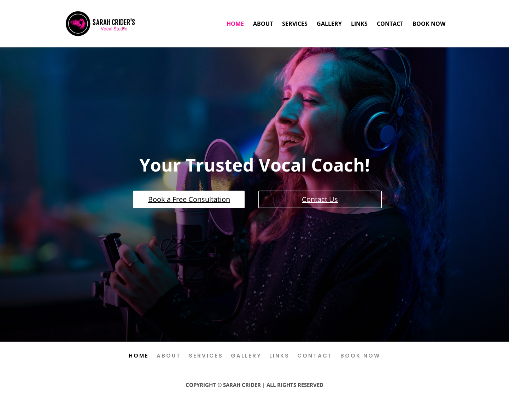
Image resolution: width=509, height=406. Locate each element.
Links (359, 24)
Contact (390, 24)
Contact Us (320, 199)
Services (295, 24)
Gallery (329, 24)
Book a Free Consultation (189, 199)
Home (235, 24)
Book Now (429, 24)
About (263, 24)
